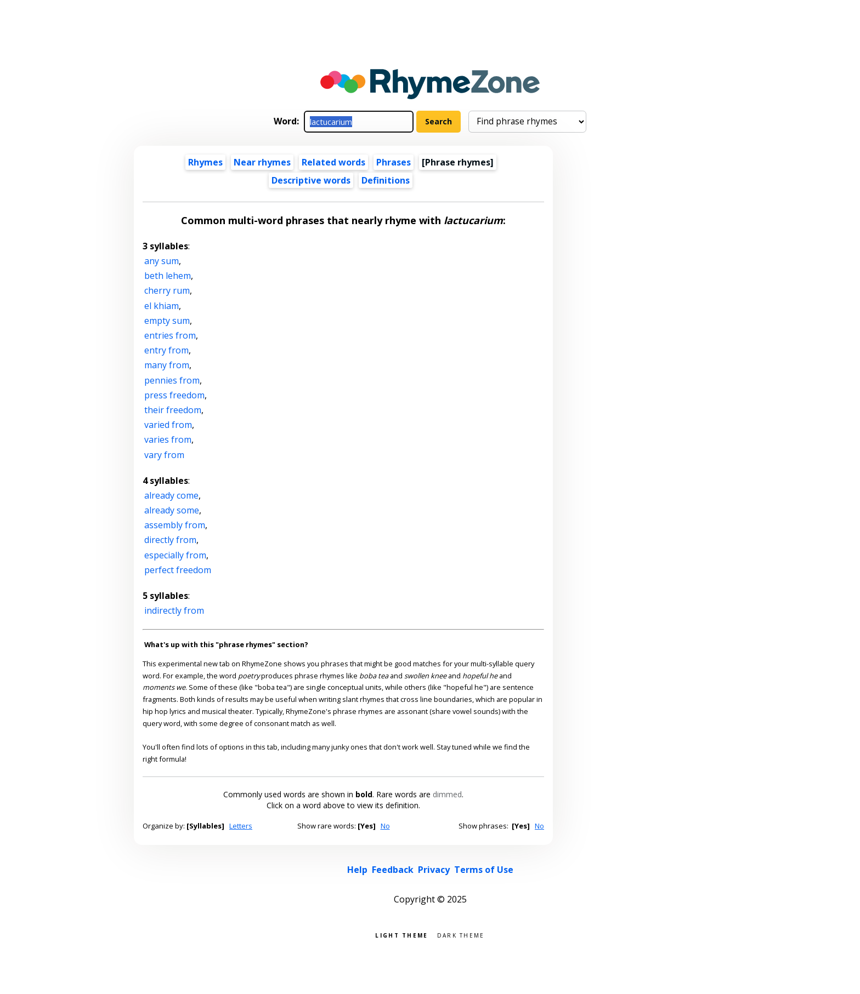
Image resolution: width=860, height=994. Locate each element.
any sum (161, 261)
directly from (170, 540)
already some (171, 510)
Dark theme (461, 934)
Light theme (401, 934)
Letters (240, 826)
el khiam (161, 306)
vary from (164, 455)
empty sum (167, 321)
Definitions (385, 180)
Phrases (393, 162)
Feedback (393, 870)
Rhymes (205, 162)
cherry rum (167, 290)
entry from (166, 350)
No (385, 826)
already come (171, 495)
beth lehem (167, 276)
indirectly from (174, 610)
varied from (168, 425)
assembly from (174, 525)
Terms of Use (483, 870)
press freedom (174, 395)
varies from (167, 439)
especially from (175, 555)
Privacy (434, 870)
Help (357, 870)
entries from (170, 335)
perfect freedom (177, 570)
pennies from (172, 380)
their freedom (172, 410)
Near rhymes (262, 162)
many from (166, 365)
